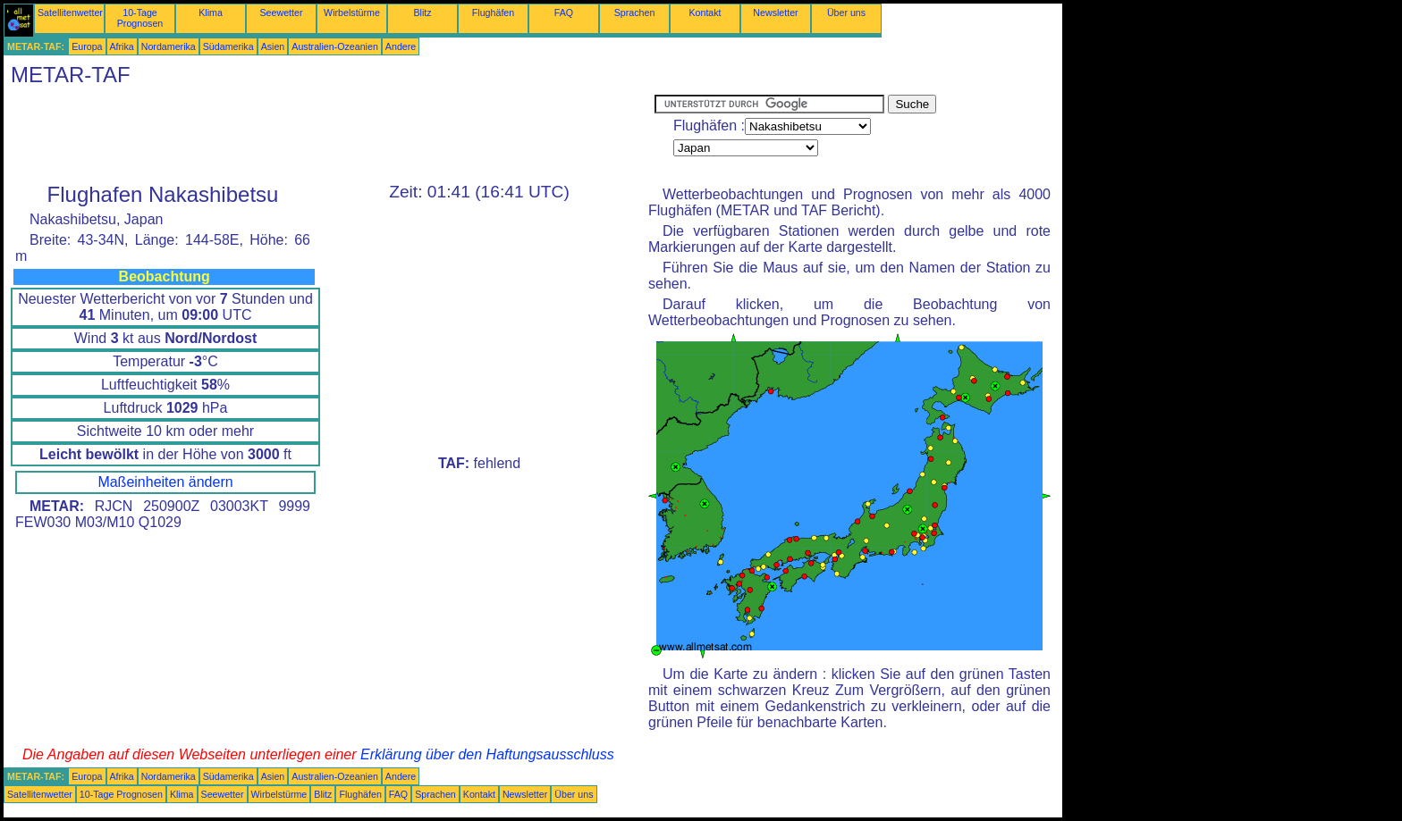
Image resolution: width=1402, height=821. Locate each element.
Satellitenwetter (70, 12)
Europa (87, 46)
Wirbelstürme (352, 12)
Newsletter (775, 12)
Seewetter (281, 12)
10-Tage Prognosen (140, 18)
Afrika (122, 46)
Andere (400, 46)
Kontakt (704, 12)
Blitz (422, 12)
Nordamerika (168, 46)
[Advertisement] (329, 135)
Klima (210, 12)
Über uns (846, 12)
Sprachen (634, 12)
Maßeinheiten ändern (164, 482)
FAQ (563, 12)
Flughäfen (493, 12)
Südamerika (228, 46)
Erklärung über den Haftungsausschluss (487, 754)
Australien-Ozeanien (334, 46)
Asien (273, 46)
